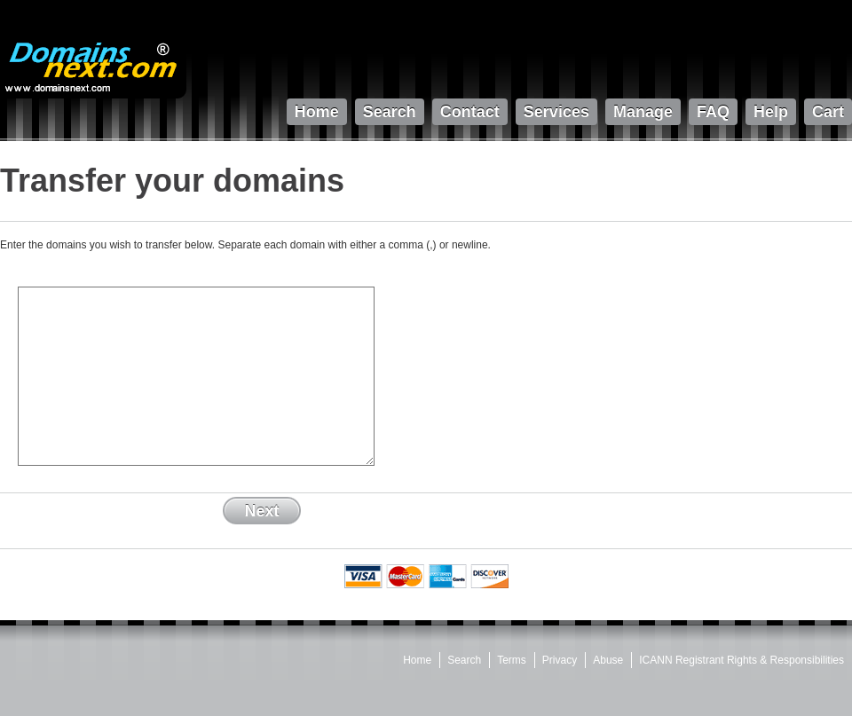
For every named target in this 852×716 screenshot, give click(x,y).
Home (417, 660)
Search (464, 660)
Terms (511, 660)
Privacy (559, 660)
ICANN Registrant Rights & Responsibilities (741, 660)
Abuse (608, 660)
